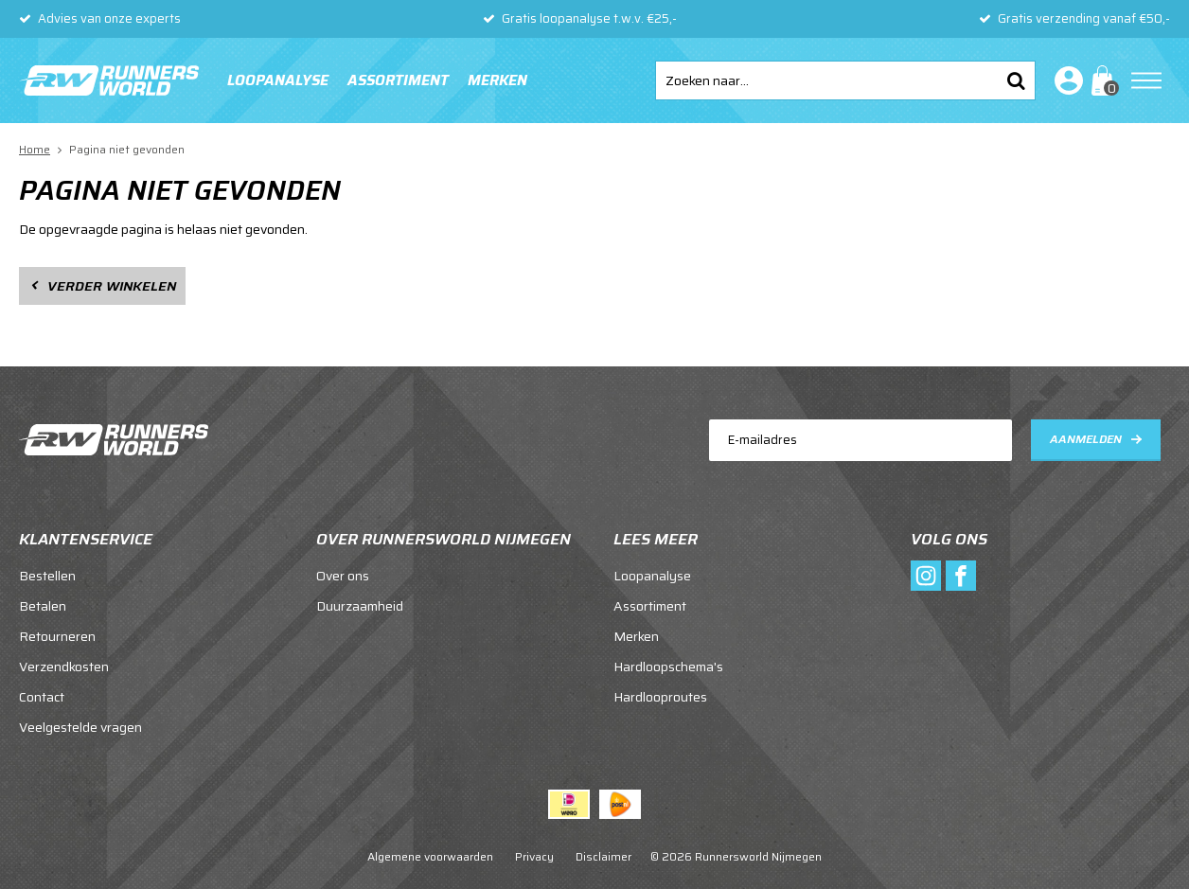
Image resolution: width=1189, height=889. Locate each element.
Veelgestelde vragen (80, 727)
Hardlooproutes (660, 696)
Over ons (342, 575)
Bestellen (47, 575)
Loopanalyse (277, 80)
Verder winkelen (111, 286)
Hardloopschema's (668, 666)
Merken (497, 80)
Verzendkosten (64, 666)
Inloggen (1065, 80)
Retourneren (57, 636)
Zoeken (1016, 80)
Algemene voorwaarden (430, 856)
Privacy (534, 856)
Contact (41, 696)
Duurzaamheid (359, 606)
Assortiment (398, 80)
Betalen (42, 606)
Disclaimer (603, 856)
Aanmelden (1086, 439)
